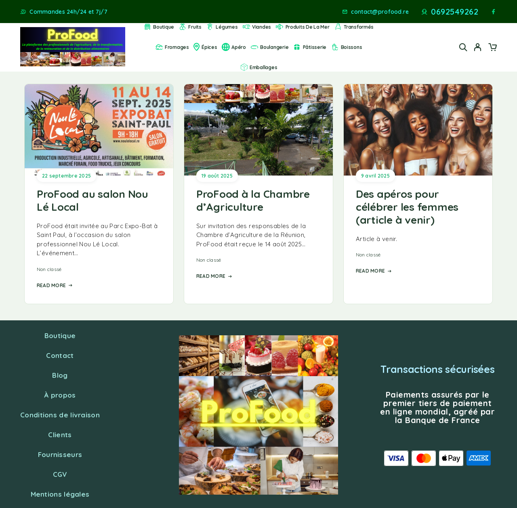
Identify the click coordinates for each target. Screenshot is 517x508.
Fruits (190, 27)
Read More (54, 285)
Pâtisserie (309, 47)
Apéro (234, 47)
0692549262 (454, 12)
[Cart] (492, 48)
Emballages (258, 68)
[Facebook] (493, 11)
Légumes (221, 27)
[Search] (463, 47)
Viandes (256, 27)
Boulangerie (269, 47)
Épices (205, 47)
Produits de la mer (302, 27)
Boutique (158, 27)
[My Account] (478, 47)
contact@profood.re (380, 11)
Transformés (354, 27)
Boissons (346, 47)
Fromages (172, 47)
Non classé (49, 269)
